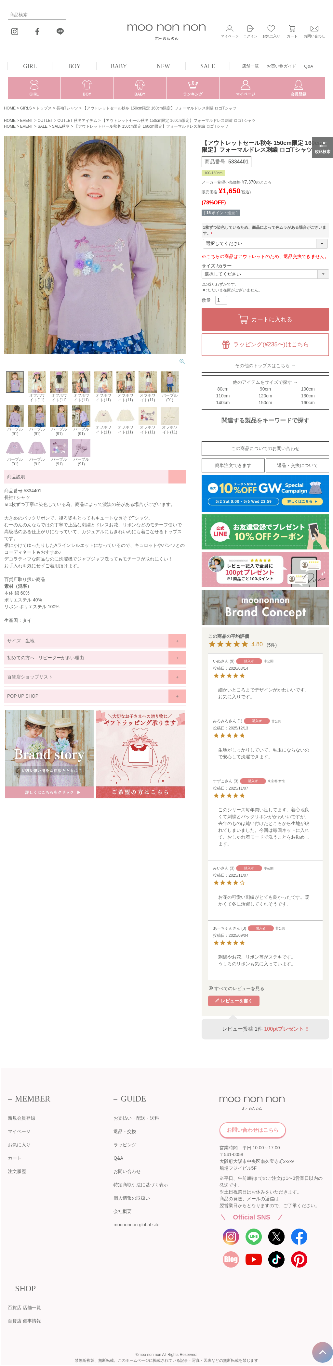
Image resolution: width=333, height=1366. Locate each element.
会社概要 (122, 1211)
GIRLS (26, 108)
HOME (10, 108)
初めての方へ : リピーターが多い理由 (45, 657)
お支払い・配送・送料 (136, 1118)
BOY (74, 66)
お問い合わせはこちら (253, 1130)
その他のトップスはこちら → (265, 365)
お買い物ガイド (281, 66)
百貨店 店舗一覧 (24, 1307)
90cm (265, 389)
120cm (265, 395)
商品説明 (16, 476)
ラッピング (124, 1144)
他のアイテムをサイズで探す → (265, 382)
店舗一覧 (250, 66)
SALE (207, 66)
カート (14, 1158)
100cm (308, 389)
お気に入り (19, 1144)
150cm (265, 402)
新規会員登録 (21, 1118)
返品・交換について (297, 465)
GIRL (30, 66)
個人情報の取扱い (131, 1198)
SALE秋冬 (61, 126)
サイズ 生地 (20, 640)
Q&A (308, 66)
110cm (223, 395)
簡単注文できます (233, 465)
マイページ (19, 1131)
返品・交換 (124, 1131)
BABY (119, 66)
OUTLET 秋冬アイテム (77, 120)
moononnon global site (136, 1224)
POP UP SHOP (22, 696)
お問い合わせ (127, 1171)
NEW (163, 66)
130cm (308, 395)
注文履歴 (17, 1171)
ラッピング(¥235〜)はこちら (271, 344)
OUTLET (45, 120)
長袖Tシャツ (67, 108)
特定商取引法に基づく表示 (140, 1184)
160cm (308, 402)
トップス (44, 108)
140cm (223, 402)
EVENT (26, 120)
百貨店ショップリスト (30, 676)
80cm (222, 389)
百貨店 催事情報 (24, 1320)
